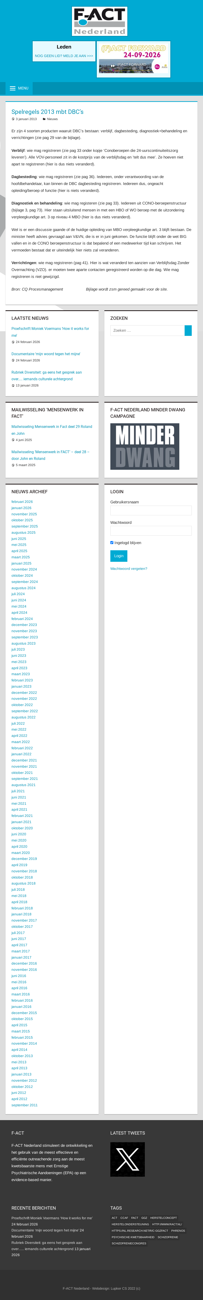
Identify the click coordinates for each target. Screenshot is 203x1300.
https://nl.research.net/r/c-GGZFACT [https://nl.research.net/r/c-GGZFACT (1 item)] (140, 1230)
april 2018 (19, 902)
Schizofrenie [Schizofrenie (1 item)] (168, 1237)
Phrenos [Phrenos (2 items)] (178, 1230)
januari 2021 (21, 822)
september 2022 (24, 711)
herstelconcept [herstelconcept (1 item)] (163, 1217)
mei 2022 (18, 729)
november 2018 (24, 871)
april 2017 (19, 945)
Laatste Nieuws (30, 318)
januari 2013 (21, 1074)
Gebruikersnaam (124, 502)
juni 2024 (18, 600)
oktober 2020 (22, 828)
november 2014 (24, 1043)
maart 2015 (20, 1031)
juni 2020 (18, 834)
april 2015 (19, 1025)
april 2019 (19, 865)
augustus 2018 (23, 883)
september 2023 (24, 637)
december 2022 (24, 693)
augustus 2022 (23, 717)
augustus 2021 (23, 785)
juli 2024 (18, 594)
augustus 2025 (23, 532)
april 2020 (19, 846)
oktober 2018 (22, 877)
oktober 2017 (22, 926)
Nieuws (52, 119)
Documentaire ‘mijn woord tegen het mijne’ (45, 354)
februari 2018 (22, 908)
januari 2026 (21, 508)
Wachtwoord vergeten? (128, 569)
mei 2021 (18, 803)
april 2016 (19, 988)
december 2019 (24, 859)
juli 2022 (18, 723)
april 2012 (19, 1099)
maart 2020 (20, 853)
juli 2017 (18, 933)
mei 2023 (18, 662)
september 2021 (24, 779)
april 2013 (19, 1068)
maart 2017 (20, 951)
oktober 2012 (22, 1087)
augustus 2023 (23, 643)
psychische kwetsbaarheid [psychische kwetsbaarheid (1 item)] (133, 1237)
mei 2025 (18, 545)
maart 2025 (20, 557)
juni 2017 (18, 939)
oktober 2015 (22, 1019)
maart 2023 (20, 674)
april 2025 (19, 551)
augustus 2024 (23, 588)
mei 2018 (18, 896)
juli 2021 (18, 791)
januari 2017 (21, 957)
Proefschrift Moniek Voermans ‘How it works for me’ (51, 1218)
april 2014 (19, 1050)
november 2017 (24, 920)
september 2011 (24, 1105)
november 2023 (24, 631)
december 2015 (24, 1013)
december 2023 (24, 625)
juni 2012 (18, 1093)
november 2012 (24, 1080)
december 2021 (24, 760)
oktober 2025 (22, 520)
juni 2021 (18, 797)
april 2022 (19, 736)
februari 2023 (22, 680)
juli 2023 (18, 649)
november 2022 (24, 698)
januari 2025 (21, 563)
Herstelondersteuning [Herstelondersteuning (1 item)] (130, 1224)
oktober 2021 (22, 773)
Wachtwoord (121, 522)
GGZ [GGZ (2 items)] (144, 1217)
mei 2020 (18, 840)
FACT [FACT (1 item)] (134, 1217)
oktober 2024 (22, 575)
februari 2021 (22, 816)
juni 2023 (18, 655)
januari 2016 (21, 1007)
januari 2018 (21, 914)
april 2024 (19, 612)
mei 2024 (18, 606)
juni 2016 (18, 976)
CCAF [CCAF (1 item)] (124, 1217)
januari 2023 (21, 686)
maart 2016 (20, 994)
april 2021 (19, 809)
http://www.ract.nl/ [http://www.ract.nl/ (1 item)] (167, 1224)
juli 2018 (18, 889)
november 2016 (24, 969)
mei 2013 (18, 1062)
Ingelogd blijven (125, 543)
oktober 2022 (22, 705)
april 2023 (19, 668)
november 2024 (24, 569)
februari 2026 (22, 502)
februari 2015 (22, 1037)
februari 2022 (22, 748)
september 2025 (24, 526)
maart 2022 (20, 742)
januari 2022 (21, 754)
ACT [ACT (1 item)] (114, 1217)
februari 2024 (22, 619)
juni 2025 (18, 539)
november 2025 (24, 514)
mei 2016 (18, 982)
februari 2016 (22, 1000)
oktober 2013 (22, 1056)
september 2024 (24, 582)
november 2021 (24, 766)
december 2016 (24, 963)
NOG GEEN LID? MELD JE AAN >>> (64, 56)
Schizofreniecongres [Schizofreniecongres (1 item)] (129, 1243)
